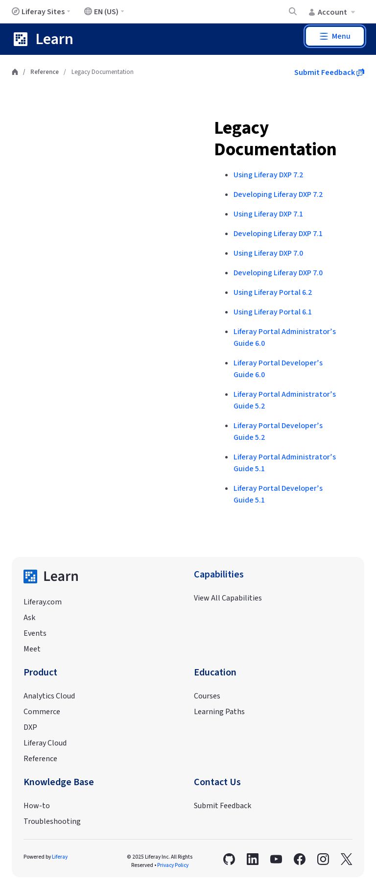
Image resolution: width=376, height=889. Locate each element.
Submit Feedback (329, 72)
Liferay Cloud (45, 743)
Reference (44, 72)
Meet (32, 649)
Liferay (60, 857)
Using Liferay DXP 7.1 (268, 214)
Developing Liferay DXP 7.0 (278, 272)
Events (35, 633)
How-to (37, 805)
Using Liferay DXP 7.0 (268, 253)
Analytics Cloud (49, 696)
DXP (30, 727)
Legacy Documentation (275, 139)
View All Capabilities (228, 598)
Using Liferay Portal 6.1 (273, 312)
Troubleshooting (52, 821)
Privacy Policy (172, 865)
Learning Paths (219, 711)
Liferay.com (43, 602)
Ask (29, 617)
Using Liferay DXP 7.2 (268, 174)
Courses (207, 696)
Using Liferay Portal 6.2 (273, 292)
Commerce (42, 711)
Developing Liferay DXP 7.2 (278, 194)
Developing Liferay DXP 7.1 (278, 233)
